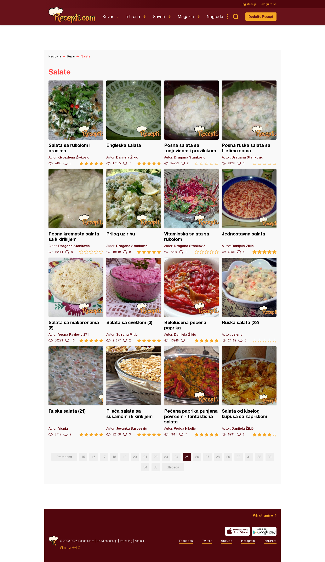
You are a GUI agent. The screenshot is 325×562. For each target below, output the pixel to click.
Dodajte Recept (261, 16)
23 (166, 457)
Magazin (186, 16)
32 (259, 457)
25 (187, 457)
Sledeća (173, 467)
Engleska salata (133, 122)
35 (156, 467)
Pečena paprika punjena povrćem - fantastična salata (191, 391)
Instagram (248, 540)
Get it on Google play (264, 531)
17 (104, 457)
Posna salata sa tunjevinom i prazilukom (191, 122)
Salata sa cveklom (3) (133, 300)
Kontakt (139, 540)
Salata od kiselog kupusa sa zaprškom (249, 391)
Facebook (186, 540)
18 (114, 457)
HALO (76, 548)
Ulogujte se (268, 4)
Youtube (226, 540)
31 (249, 457)
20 (135, 457)
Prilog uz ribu (133, 211)
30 (238, 457)
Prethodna (64, 457)
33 (270, 457)
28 (218, 457)
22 (156, 457)
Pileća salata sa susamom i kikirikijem (133, 391)
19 (124, 457)
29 (228, 457)
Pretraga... (235, 17)
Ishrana (133, 16)
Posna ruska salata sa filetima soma (249, 122)
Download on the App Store (237, 531)
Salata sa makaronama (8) (76, 300)
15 (83, 457)
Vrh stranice (263, 515)
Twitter (207, 540)
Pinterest (270, 540)
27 (207, 457)
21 (145, 457)
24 (176, 457)
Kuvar (107, 16)
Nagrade (215, 16)
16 (93, 457)
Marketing (126, 540)
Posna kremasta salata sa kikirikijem (76, 211)
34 (145, 467)
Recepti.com (72, 15)
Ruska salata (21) (76, 391)
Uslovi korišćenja (106, 540)
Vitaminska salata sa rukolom (191, 211)
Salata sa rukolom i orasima (76, 122)
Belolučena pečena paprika (191, 300)
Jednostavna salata (249, 211)
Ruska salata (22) (249, 300)
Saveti (159, 16)
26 (197, 457)
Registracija (249, 4)
